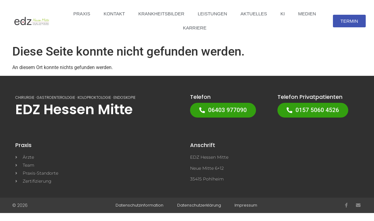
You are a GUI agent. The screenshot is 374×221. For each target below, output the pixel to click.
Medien (307, 13)
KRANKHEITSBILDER (161, 13)
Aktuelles (253, 13)
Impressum (244, 205)
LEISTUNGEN (212, 13)
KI (282, 13)
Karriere (195, 27)
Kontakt (114, 13)
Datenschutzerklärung (199, 205)
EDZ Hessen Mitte (74, 109)
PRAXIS (81, 13)
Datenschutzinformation (141, 205)
